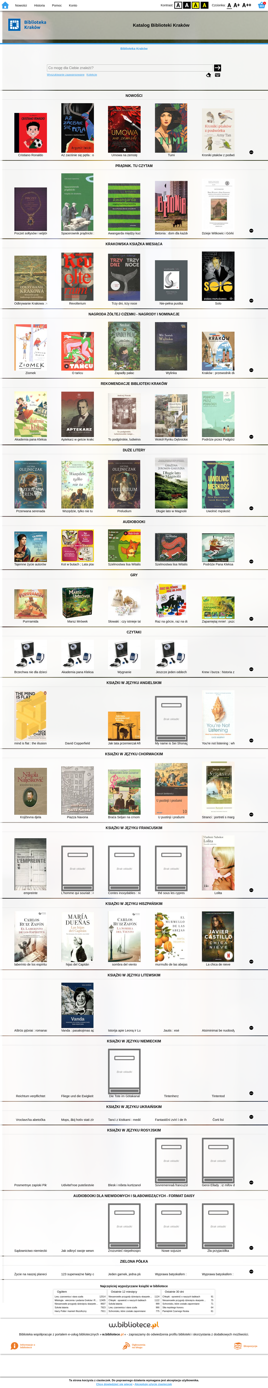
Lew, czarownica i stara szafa (69, 1296)
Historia (39, 5)
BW (187, 5)
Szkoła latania (61, 1307)
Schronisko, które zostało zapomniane (127, 1311)
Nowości (21, 5)
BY (204, 5)
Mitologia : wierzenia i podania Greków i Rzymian (79, 1300)
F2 (247, 5)
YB (195, 5)
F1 (237, 5)
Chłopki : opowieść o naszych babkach (127, 1300)
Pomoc (57, 5)
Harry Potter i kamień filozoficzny (71, 1311)
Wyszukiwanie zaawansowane (66, 74)
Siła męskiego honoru (173, 1307)
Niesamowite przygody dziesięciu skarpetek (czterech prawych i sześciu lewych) (94, 1304)
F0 (229, 5)
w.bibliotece (113, 1334)
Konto (73, 5)
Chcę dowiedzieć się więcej (114, 1384)
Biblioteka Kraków (134, 48)
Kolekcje (92, 74)
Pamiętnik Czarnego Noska (176, 1311)
